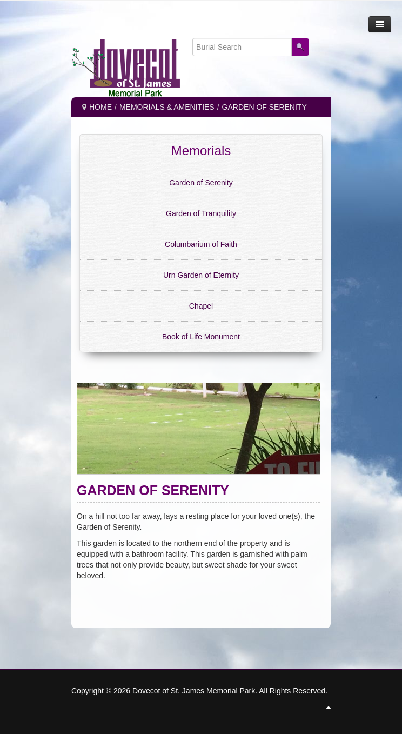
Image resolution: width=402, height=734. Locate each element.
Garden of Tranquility (201, 213)
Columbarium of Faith (201, 244)
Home (100, 107)
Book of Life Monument (201, 336)
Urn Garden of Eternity (201, 275)
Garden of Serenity (201, 182)
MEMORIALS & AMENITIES (167, 107)
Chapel (201, 306)
